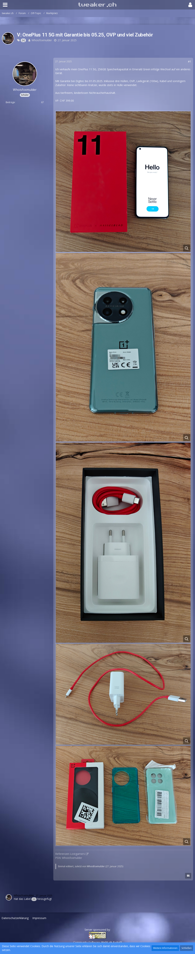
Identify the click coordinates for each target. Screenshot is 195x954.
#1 (189, 61)
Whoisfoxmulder (42, 40)
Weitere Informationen (165, 948)
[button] (5, 5)
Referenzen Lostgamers (70, 854)
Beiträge (10, 102)
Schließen (186, 948)
